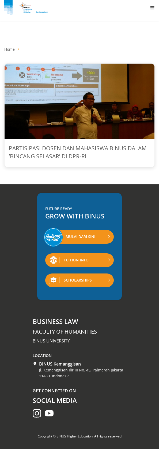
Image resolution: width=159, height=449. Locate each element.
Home (9, 49)
